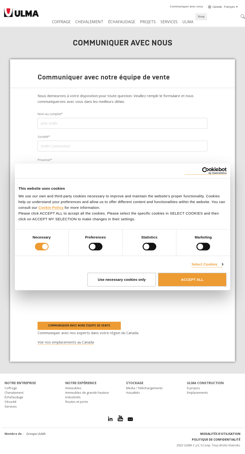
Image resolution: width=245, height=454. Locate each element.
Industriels (73, 397)
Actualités (133, 392)
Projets (148, 21)
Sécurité (11, 401)
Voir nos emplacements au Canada (66, 342)
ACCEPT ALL (192, 279)
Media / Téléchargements (144, 388)
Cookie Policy (51, 207)
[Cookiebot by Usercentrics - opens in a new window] (206, 171)
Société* (44, 136)
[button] (186, 6)
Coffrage (61, 21)
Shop (201, 16)
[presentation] (70, 305)
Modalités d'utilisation (220, 434)
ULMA (187, 21)
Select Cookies (204, 264)
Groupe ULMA (36, 434)
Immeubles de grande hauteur (87, 392)
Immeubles (73, 388)
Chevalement (89, 21)
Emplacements (197, 392)
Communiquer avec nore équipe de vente (79, 325)
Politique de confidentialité (216, 439)
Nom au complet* (50, 114)
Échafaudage (121, 21)
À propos (193, 388)
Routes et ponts (76, 401)
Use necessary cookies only (122, 279)
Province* (45, 160)
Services (169, 21)
